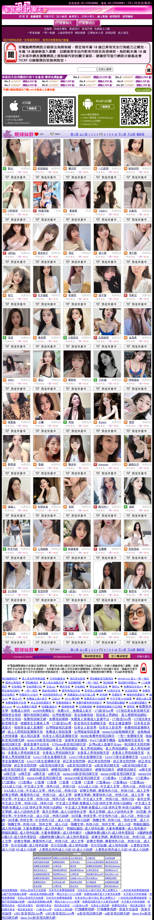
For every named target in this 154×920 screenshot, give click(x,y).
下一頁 (122, 134)
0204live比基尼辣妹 (95, 862)
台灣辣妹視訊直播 (58, 727)
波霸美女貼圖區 (76, 740)
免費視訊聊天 (59, 862)
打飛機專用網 (84, 909)
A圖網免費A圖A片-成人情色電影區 (109, 832)
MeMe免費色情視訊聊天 (97, 736)
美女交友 (74, 886)
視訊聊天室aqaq (77, 870)
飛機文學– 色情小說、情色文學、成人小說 (38, 824)
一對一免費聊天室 (130, 736)
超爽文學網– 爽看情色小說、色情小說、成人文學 (115, 790)
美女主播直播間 (120, 723)
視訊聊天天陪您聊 (137, 744)
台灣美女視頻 (11, 719)
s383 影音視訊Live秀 (28, 913)
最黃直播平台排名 (36, 744)
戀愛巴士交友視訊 (61, 858)
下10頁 (131, 134)
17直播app (103, 782)
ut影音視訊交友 (112, 862)
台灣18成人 (75, 862)
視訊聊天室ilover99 (95, 874)
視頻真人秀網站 (107, 715)
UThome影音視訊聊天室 (69, 744)
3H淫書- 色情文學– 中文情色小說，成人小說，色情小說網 (49, 820)
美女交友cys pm (112, 874)
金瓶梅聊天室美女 (131, 740)
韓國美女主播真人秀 (34, 723)
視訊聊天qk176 (111, 870)
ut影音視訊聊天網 (89, 913)
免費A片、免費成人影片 (74, 710)
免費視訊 (25, 168)
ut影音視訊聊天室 (51, 765)
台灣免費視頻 (61, 715)
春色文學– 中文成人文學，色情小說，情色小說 (101, 799)
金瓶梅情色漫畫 (112, 882)
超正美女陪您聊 (74, 761)
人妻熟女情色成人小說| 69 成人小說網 (65, 849)
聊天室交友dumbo (113, 866)
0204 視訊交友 (76, 858)
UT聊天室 (91, 858)
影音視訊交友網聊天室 (90, 723)
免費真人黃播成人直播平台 (90, 719)
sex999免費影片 (44, 710)
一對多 (57, 210)
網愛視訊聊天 (39, 769)
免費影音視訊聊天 (42, 866)
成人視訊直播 (30, 736)
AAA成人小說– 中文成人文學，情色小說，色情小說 (38, 786)
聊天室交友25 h (40, 870)
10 (115, 134)
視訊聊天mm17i (60, 874)
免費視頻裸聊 (58, 719)
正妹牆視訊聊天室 (42, 874)
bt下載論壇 (91, 882)
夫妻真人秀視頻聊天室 (24, 752)
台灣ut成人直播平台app (105, 744)
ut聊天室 (145, 769)
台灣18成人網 (59, 882)
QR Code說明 (143, 89)
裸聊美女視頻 (11, 715)
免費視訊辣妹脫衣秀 (43, 858)
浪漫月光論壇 (128, 909)
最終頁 (140, 134)
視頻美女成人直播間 (28, 727)
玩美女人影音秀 (85, 727)
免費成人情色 (20, 710)
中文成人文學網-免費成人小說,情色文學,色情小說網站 (94, 803)
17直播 (39, 782)
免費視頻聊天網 (35, 719)
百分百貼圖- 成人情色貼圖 (29, 845)
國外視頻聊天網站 (36, 715)
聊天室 (73, 866)
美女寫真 (38, 886)
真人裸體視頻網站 (134, 715)
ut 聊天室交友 (93, 870)
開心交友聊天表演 (14, 748)
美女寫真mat (92, 878)
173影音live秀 (104, 710)
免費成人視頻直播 (58, 731)
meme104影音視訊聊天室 (44, 740)
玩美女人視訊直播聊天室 (60, 736)
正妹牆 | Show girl (77, 878)
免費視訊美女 (40, 882)
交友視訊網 (110, 858)
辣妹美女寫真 (76, 882)
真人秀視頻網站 (41, 748)
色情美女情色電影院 (43, 656)
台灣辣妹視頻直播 (87, 731)
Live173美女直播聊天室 (49, 757)
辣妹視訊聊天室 (60, 870)
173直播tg (109, 778)
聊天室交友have (112, 886)
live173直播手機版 (103, 740)
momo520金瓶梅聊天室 (118, 731)
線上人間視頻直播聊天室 (25, 731)
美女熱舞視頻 (83, 715)
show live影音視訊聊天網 (37, 917)
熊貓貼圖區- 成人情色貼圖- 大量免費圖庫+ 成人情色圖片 (107, 828)
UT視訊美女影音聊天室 (133, 710)
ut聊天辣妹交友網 (41, 862)
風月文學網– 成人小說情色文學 (64, 811)
